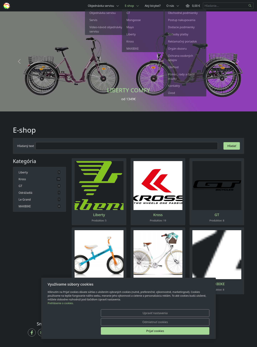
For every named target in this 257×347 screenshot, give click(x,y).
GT (217, 215)
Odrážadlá (99, 284)
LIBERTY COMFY (128, 90)
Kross (158, 215)
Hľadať (231, 146)
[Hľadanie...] (225, 6)
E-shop (132, 6)
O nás (172, 6)
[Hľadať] (250, 6)
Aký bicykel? (153, 6)
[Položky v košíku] (187, 5)
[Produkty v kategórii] (99, 185)
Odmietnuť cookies (156, 331)
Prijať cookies (192, 331)
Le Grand (158, 284)
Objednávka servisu (103, 6)
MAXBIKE (217, 284)
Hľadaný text (25, 146)
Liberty (99, 215)
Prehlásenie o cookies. (61, 321)
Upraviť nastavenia (120, 331)
